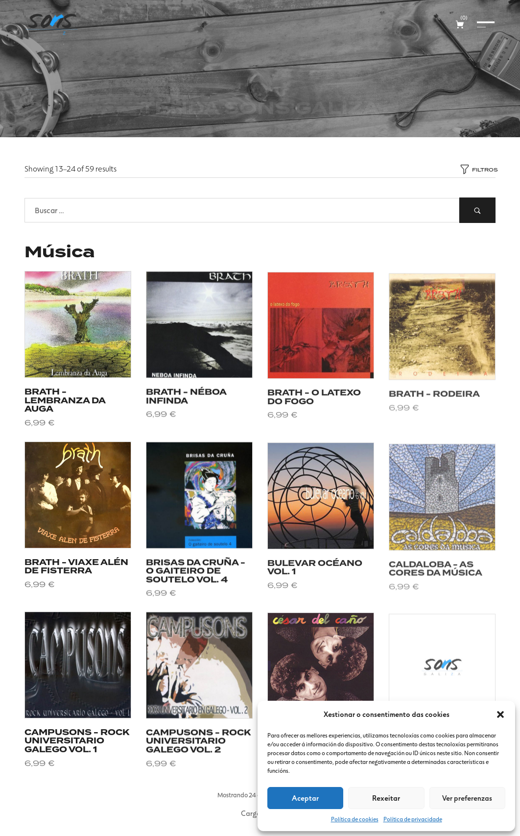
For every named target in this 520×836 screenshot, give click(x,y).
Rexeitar (386, 797)
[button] (500, 714)
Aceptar (305, 797)
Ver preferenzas (467, 797)
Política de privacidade (412, 818)
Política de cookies (354, 818)
